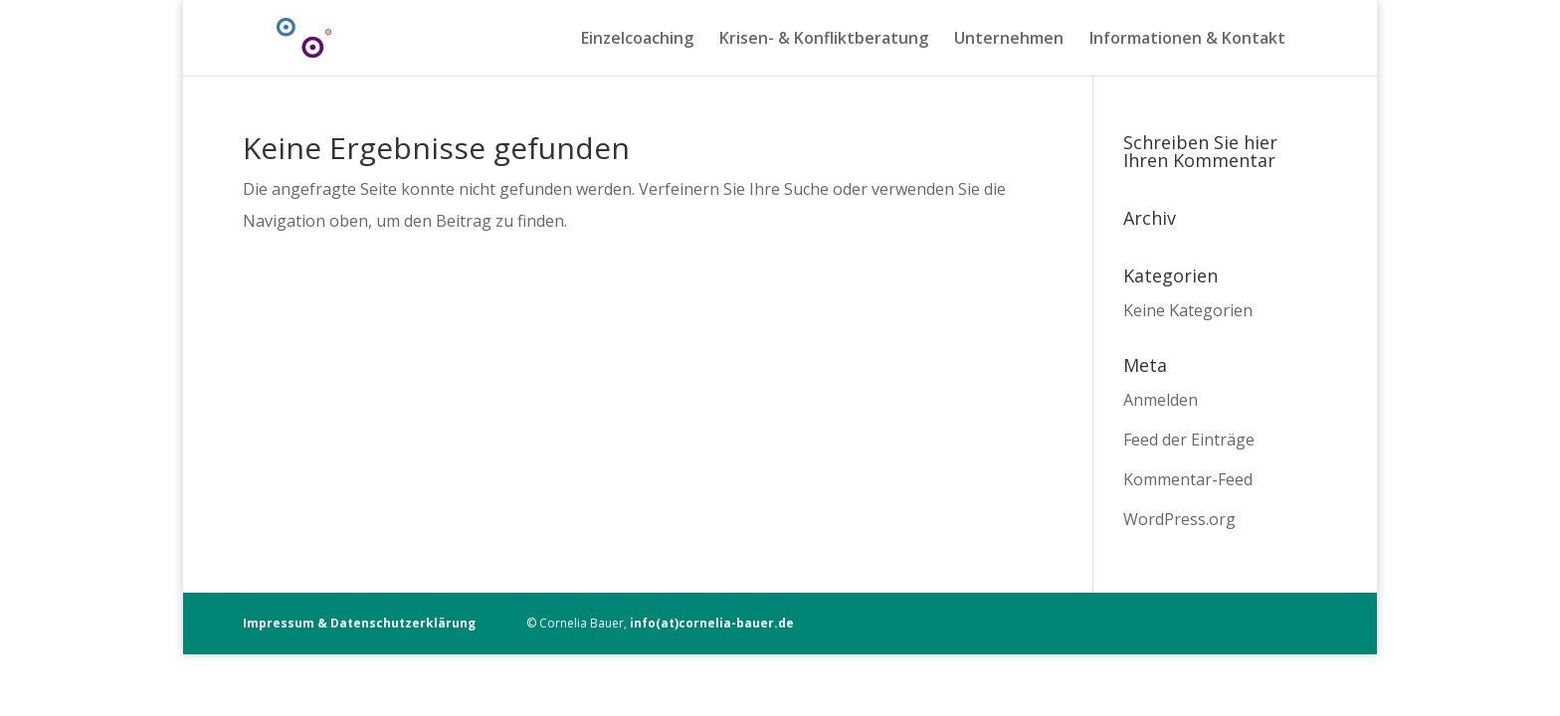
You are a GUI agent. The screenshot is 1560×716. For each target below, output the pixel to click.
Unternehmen (1009, 40)
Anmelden (1160, 400)
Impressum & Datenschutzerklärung (359, 623)
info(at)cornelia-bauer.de (712, 623)
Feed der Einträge (1189, 439)
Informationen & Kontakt (1187, 40)
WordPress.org (1179, 519)
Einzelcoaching (637, 40)
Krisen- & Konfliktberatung (823, 40)
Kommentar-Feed (1188, 479)
